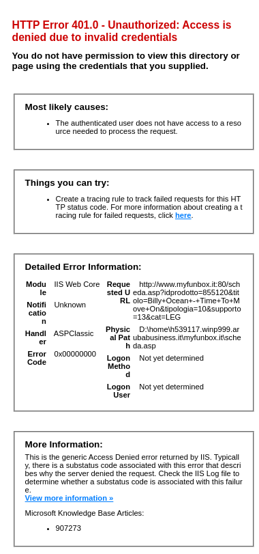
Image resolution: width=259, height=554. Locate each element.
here (183, 215)
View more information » (69, 498)
